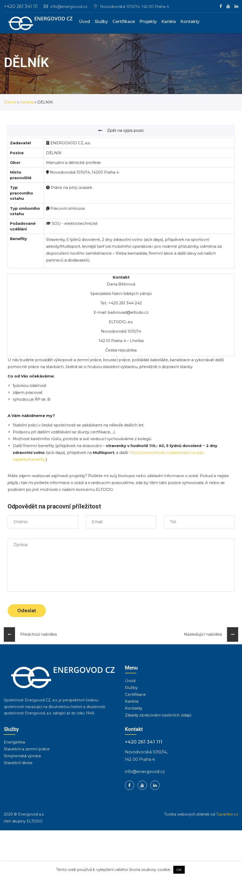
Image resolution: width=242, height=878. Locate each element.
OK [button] (179, 870)
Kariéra (168, 21)
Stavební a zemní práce (27, 748)
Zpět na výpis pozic (121, 130)
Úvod (84, 21)
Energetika (14, 742)
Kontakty (190, 21)
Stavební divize (18, 762)
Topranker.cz (227, 814)
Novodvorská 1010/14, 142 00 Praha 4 (134, 6)
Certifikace (123, 21)
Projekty (148, 21)
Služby (101, 21)
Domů (10, 102)
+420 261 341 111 (21, 6)
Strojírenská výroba (22, 755)
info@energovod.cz (65, 6)
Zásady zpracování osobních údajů (158, 715)
